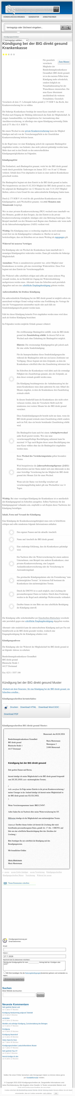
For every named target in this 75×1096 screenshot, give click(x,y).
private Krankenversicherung (37, 131)
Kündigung (6, 1029)
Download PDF (11, 714)
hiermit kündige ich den (10, 1056)
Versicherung (30, 875)
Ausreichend (6, 54)
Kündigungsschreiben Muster (13, 875)
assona (6, 872)
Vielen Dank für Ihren (9, 1040)
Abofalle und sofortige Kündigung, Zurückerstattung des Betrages (24, 1023)
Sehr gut (14, 54)
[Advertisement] (22, 79)
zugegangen (60, 237)
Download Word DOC (48, 707)
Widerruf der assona (44, 875)
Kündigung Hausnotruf (10, 1034)
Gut (11, 54)
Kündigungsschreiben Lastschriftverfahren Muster (19, 1045)
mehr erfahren (47, 1093)
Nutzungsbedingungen (33, 973)
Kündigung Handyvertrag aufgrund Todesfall (17, 1013)
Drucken (14, 707)
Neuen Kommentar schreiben (18, 883)
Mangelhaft (3, 54)
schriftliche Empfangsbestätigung (36, 285)
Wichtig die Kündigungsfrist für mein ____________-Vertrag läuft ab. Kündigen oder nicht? (34, 966)
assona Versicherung (37, 872)
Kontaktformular (32, 1077)
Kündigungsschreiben (54, 872)
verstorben (6, 1018)
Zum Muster (64, 62)
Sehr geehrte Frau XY (9, 1051)
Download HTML (28, 707)
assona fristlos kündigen (19, 872)
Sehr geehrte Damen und (11, 1007)
